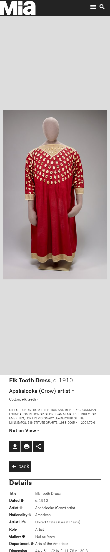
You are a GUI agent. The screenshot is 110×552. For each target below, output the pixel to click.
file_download (14, 446)
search (102, 7)
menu (93, 7)
